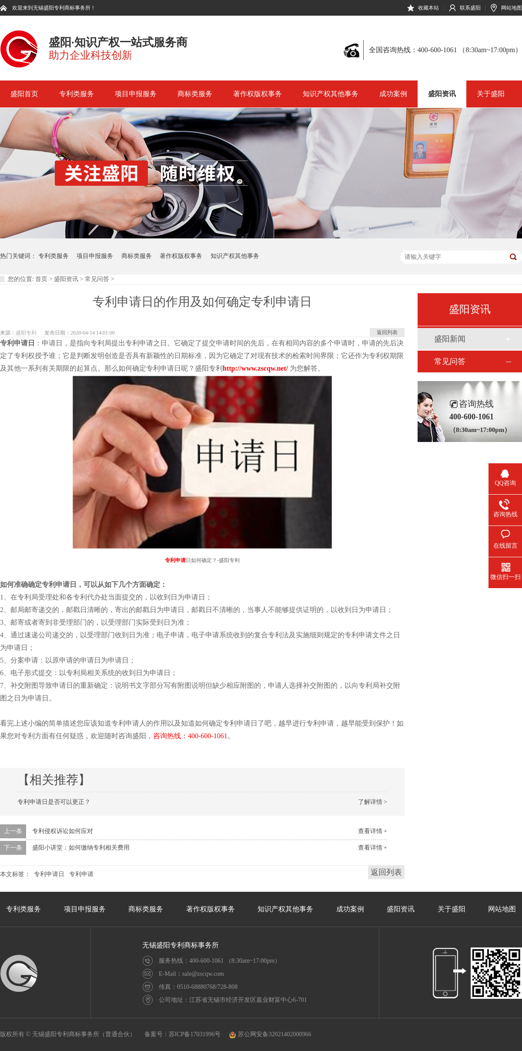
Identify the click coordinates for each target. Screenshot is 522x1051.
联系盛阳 (470, 8)
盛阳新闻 (449, 339)
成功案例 (393, 93)
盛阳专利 (26, 333)
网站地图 (511, 8)
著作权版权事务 (257, 93)
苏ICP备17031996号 (195, 1034)
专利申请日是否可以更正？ (53, 802)
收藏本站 (428, 8)
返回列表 (387, 332)
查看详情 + (372, 831)
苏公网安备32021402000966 (270, 1034)
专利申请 (175, 560)
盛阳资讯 (442, 93)
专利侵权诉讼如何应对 (62, 831)
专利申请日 (49, 874)
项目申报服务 (136, 93)
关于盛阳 (491, 93)
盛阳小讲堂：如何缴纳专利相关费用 (81, 847)
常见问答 (97, 279)
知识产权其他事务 (330, 93)
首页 (41, 279)
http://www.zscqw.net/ (255, 368)
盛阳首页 (24, 93)
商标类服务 (194, 93)
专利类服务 (76, 93)
